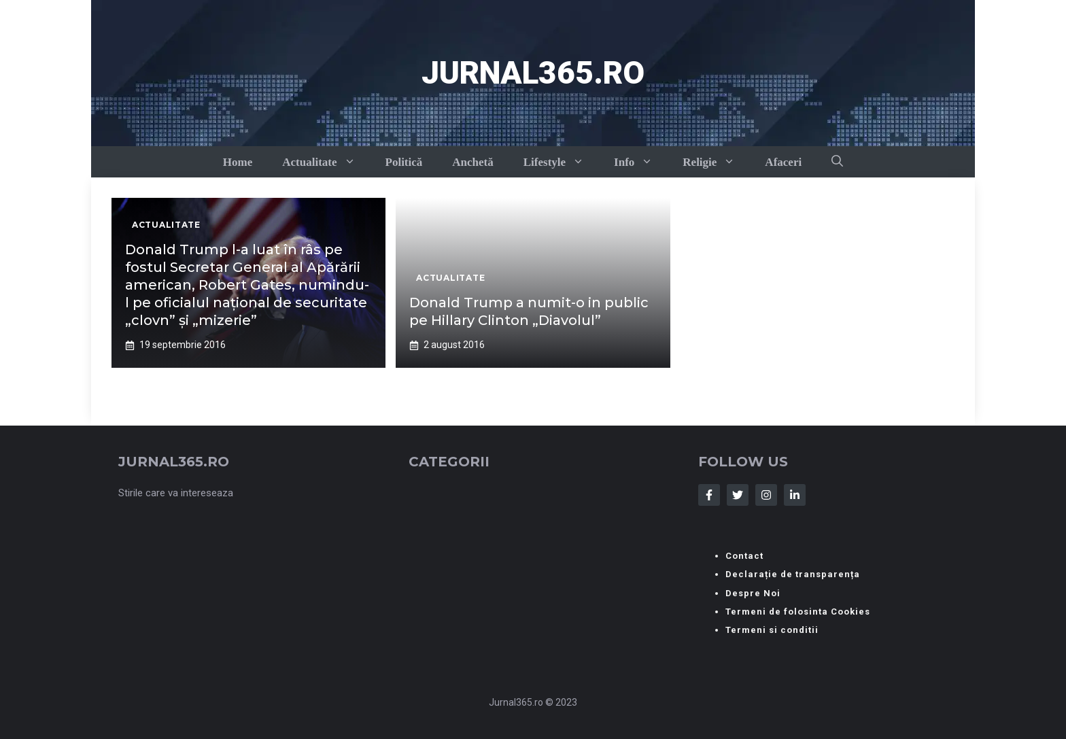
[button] (837, 161)
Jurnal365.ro (533, 72)
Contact (744, 556)
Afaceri (783, 162)
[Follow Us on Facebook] (709, 495)
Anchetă (472, 162)
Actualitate (326, 162)
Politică (404, 162)
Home (237, 162)
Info (641, 162)
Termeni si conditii (772, 630)
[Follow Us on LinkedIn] (795, 495)
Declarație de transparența (792, 574)
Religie (716, 162)
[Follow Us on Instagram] (766, 495)
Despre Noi (752, 593)
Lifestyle (561, 162)
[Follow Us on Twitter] (738, 495)
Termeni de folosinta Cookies (797, 611)
